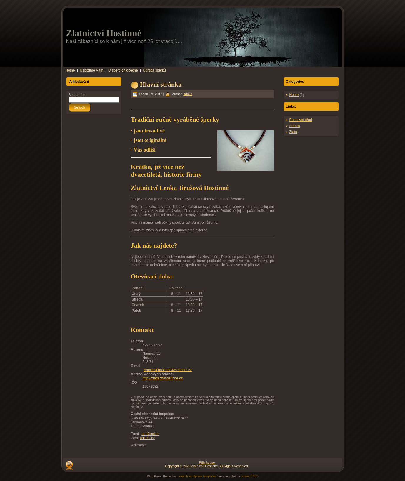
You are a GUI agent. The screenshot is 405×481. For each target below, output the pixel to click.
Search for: (77, 95)
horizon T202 (249, 476)
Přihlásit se (207, 462)
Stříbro (294, 126)
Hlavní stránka (160, 84)
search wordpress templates (197, 476)
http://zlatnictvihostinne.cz (163, 378)
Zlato (293, 132)
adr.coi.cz (147, 438)
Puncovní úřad (300, 120)
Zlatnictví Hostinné (103, 33)
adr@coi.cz (150, 434)
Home (294, 95)
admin (187, 94)
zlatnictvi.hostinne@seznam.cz (168, 370)
